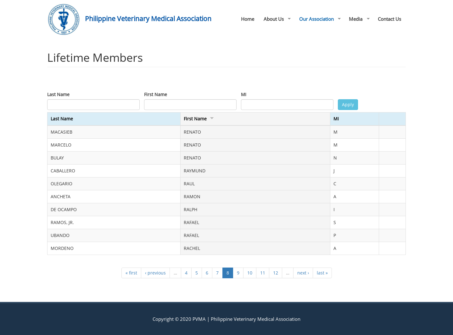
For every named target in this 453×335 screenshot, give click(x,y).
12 (275, 273)
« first (131, 273)
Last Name (58, 94)
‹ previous (155, 273)
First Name (155, 94)
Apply (348, 104)
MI (243, 94)
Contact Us (389, 19)
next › (303, 273)
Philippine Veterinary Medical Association (148, 18)
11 (262, 273)
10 (249, 273)
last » (322, 273)
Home (247, 19)
